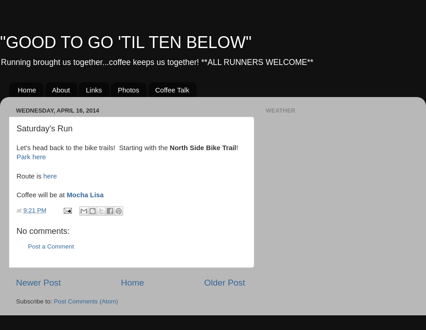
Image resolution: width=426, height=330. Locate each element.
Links (94, 90)
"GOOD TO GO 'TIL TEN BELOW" (125, 42)
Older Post (224, 282)
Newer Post (38, 282)
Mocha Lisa (85, 195)
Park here (31, 157)
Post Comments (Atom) (86, 301)
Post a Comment (51, 246)
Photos (128, 90)
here (50, 176)
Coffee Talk (172, 90)
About (61, 90)
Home (27, 90)
